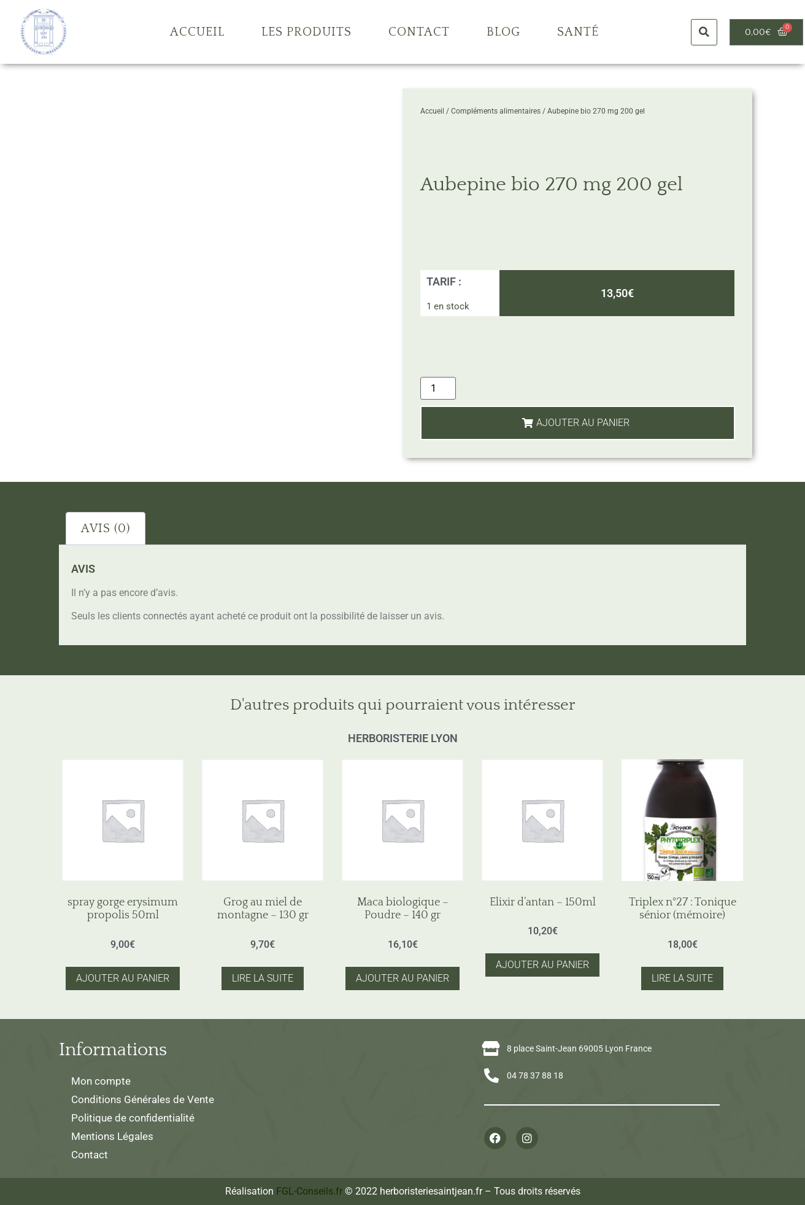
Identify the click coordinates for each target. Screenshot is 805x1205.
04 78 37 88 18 (535, 1075)
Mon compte (101, 1081)
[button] (704, 32)
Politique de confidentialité (133, 1118)
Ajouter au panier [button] (122, 978)
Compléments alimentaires (496, 111)
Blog (503, 32)
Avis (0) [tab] (105, 528)
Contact (419, 32)
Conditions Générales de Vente (142, 1099)
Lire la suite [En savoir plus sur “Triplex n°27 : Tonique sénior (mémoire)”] (682, 978)
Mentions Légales (112, 1136)
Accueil (197, 32)
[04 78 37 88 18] (491, 1075)
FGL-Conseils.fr (309, 1191)
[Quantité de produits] (438, 388)
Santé (578, 32)
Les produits (306, 32)
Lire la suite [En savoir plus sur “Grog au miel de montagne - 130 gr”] (262, 978)
